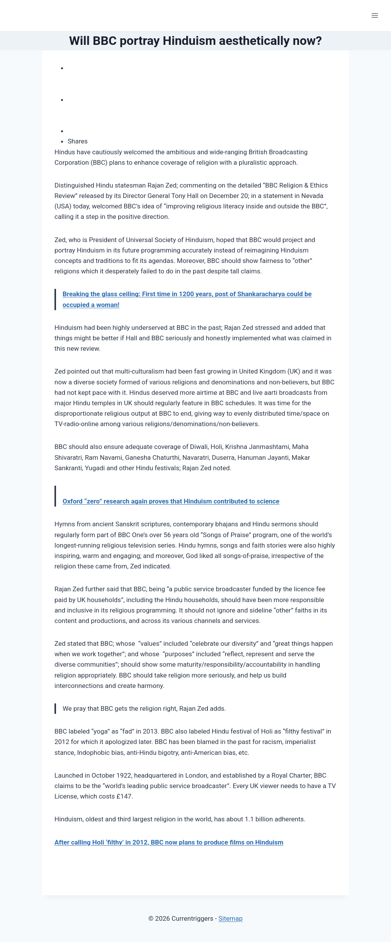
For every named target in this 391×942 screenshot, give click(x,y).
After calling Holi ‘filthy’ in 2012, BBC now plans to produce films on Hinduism (169, 842)
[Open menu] (374, 15)
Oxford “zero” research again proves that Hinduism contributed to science (171, 501)
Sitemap (230, 918)
